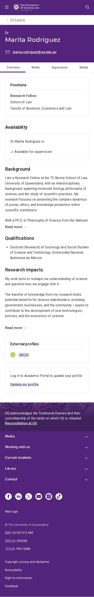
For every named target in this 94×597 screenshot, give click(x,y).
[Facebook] (8, 497)
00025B (22, 541)
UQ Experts (17, 20)
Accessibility (13, 570)
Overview (13, 67)
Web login (11, 511)
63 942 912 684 (22, 532)
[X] (28, 497)
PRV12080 (23, 549)
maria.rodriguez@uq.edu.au (34, 52)
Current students (18, 458)
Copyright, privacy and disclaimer (27, 561)
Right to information (18, 578)
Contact (11, 479)
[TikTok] (59, 497)
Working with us (17, 447)
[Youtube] (38, 497)
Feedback (11, 586)
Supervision (60, 67)
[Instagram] (48, 497)
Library (10, 469)
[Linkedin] (18, 497)
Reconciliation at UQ (21, 423)
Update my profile (24, 384)
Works (36, 67)
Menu (6, 7)
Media (84, 67)
